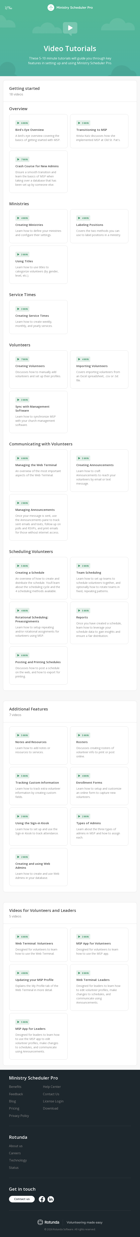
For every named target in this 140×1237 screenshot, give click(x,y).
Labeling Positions (89, 225)
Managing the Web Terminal (36, 465)
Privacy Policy (19, 1116)
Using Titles (24, 261)
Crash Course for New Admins (37, 166)
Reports (82, 617)
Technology (18, 1160)
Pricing (14, 1108)
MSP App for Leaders (30, 1029)
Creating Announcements (95, 465)
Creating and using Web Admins (32, 866)
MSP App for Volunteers (93, 943)
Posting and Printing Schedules (38, 662)
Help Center (52, 1086)
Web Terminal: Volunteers (34, 943)
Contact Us (51, 1094)
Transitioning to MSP (91, 130)
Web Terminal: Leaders (93, 980)
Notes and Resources (31, 742)
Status (14, 1167)
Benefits (15, 1086)
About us (16, 1146)
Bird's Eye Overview (29, 130)
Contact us (22, 1199)
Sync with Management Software (32, 408)
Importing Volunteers (92, 366)
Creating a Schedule (29, 572)
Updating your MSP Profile (34, 980)
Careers (15, 1153)
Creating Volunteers (30, 366)
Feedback (16, 1094)
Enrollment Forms (89, 782)
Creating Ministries (29, 225)
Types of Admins (88, 823)
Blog (12, 1101)
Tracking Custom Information (37, 782)
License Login (53, 1101)
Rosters (82, 742)
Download (50, 1108)
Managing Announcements (35, 510)
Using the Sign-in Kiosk (32, 823)
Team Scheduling (88, 572)
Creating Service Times (32, 316)
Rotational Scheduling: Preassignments (31, 619)
